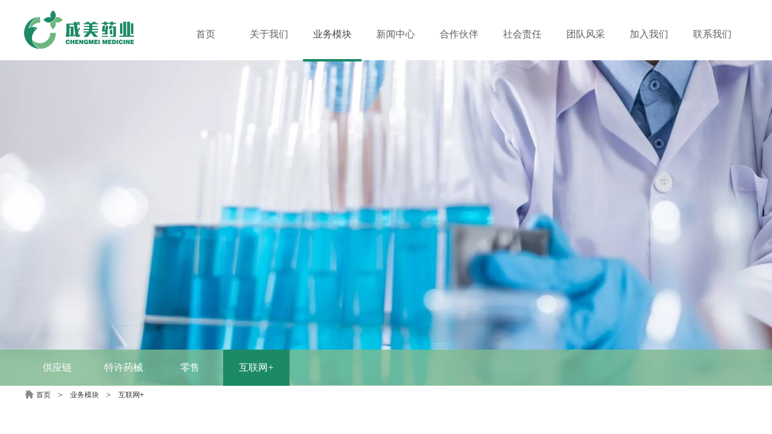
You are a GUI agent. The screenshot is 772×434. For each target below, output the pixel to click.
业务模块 (84, 395)
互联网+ (256, 367)
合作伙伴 (459, 34)
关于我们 (269, 34)
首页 (43, 395)
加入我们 (649, 34)
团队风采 (585, 34)
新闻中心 (395, 34)
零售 (190, 367)
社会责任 (522, 34)
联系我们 (712, 34)
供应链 (57, 367)
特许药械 (123, 367)
